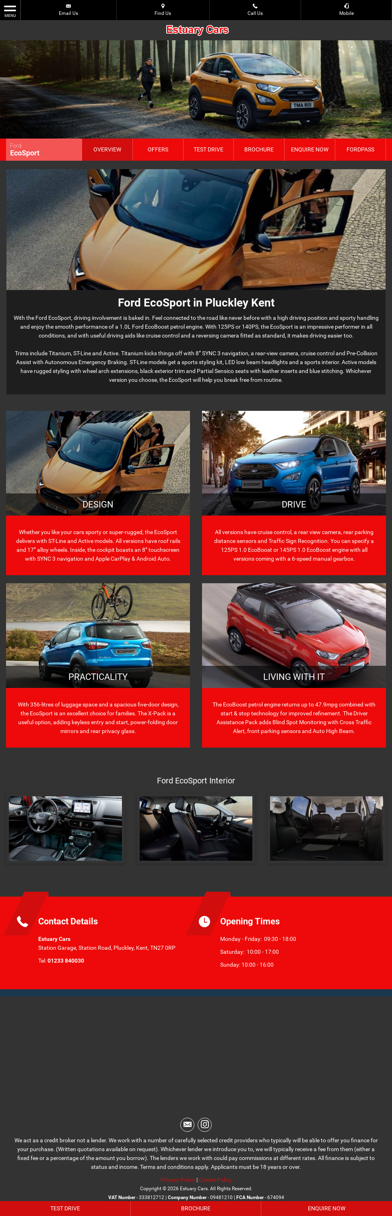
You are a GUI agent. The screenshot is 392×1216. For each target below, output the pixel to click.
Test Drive (208, 149)
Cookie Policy (215, 1180)
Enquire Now (309, 149)
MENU (10, 11)
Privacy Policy (178, 1180)
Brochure (259, 149)
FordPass (360, 149)
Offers (158, 149)
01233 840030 (65, 960)
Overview (107, 149)
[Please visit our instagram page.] (205, 1125)
